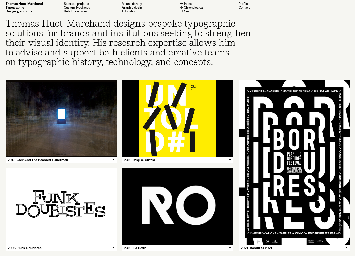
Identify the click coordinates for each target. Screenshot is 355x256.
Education (129, 11)
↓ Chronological (192, 7)
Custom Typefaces (77, 7)
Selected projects (76, 4)
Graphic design (132, 7)
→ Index (186, 4)
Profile (243, 4)
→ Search (187, 11)
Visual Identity (132, 4)
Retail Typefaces (75, 11)
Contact (244, 7)
